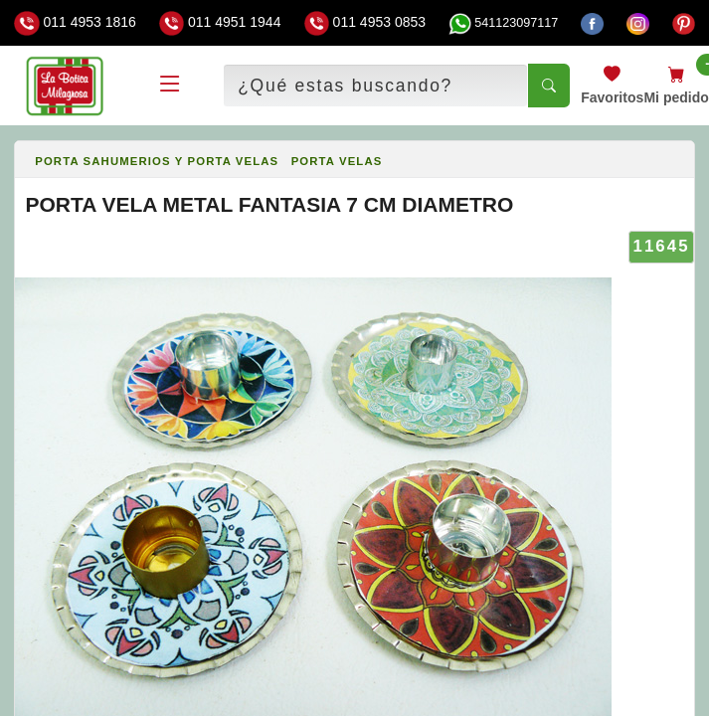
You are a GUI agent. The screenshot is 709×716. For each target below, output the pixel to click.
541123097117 (503, 23)
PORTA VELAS (337, 161)
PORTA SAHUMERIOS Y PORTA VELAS (156, 161)
